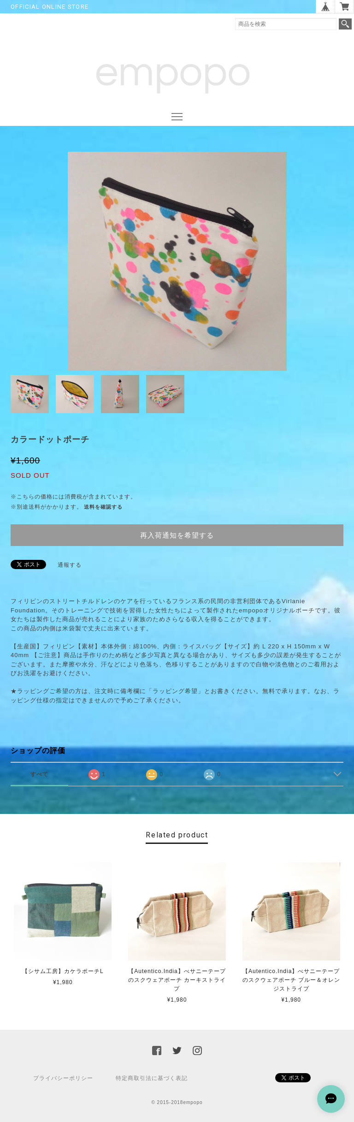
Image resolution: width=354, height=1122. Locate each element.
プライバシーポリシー (63, 1078)
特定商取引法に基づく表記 (152, 1078)
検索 (345, 24)
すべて (39, 774)
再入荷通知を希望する (177, 535)
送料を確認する (103, 507)
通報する (70, 565)
